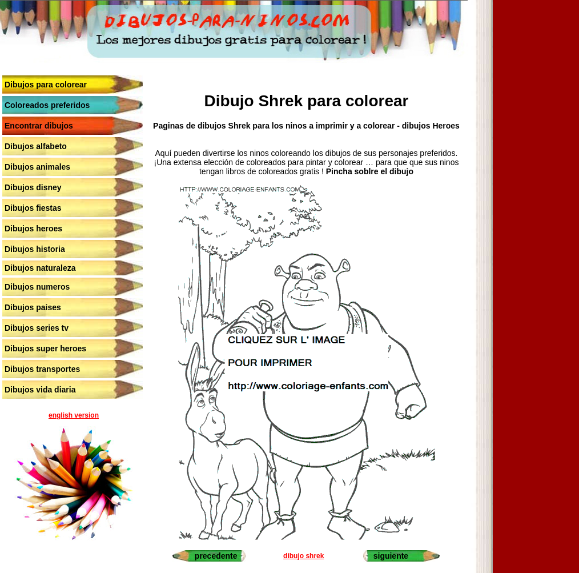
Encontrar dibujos (39, 125)
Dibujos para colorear (46, 84)
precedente (216, 555)
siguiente (390, 555)
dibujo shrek (303, 556)
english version (74, 415)
